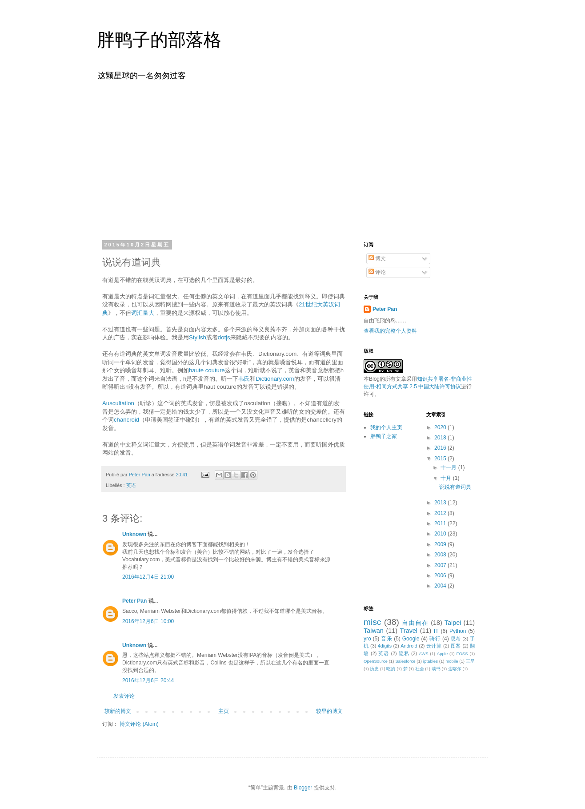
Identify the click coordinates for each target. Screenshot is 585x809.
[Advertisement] (292, 159)
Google (411, 639)
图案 (456, 645)
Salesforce (405, 661)
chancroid (126, 419)
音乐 (386, 639)
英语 (131, 485)
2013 (441, 502)
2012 (441, 513)
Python (457, 631)
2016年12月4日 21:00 (148, 577)
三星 (470, 661)
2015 (441, 458)
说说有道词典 (455, 487)
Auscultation (118, 403)
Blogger (303, 788)
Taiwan (374, 630)
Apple (442, 653)
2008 (441, 554)
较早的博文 (329, 711)
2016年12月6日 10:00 (148, 621)
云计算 (434, 645)
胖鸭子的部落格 (159, 39)
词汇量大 (142, 313)
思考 (456, 638)
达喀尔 (454, 668)
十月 (447, 478)
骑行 (435, 639)
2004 (441, 586)
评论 (377, 272)
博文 (377, 258)
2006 (441, 575)
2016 (441, 448)
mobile (451, 661)
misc (372, 622)
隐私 (404, 653)
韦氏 (244, 378)
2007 (441, 565)
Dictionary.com (275, 378)
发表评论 (124, 696)
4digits (385, 645)
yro (367, 639)
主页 (223, 711)
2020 (441, 427)
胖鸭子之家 (383, 436)
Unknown (134, 534)
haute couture (207, 370)
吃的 (390, 668)
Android (409, 645)
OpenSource (376, 661)
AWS (424, 653)
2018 (441, 438)
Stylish (197, 337)
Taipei (453, 622)
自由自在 (415, 622)
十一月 (449, 467)
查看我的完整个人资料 (390, 331)
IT (436, 631)
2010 (441, 534)
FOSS (462, 653)
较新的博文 (117, 711)
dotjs (224, 337)
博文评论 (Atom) (139, 724)
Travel (408, 630)
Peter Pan (134, 601)
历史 (374, 668)
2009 (441, 544)
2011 (441, 523)
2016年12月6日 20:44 (148, 680)
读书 (436, 668)
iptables (430, 661)
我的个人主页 (386, 427)
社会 (419, 668)
